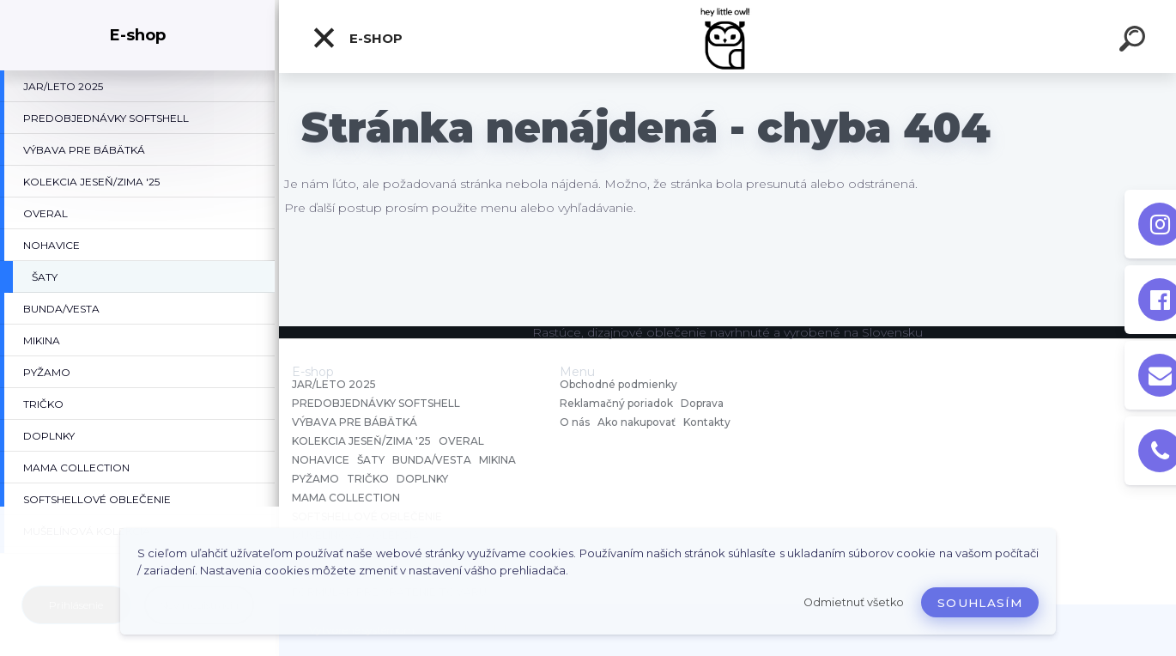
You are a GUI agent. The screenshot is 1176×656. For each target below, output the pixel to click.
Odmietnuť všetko (853, 602)
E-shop (357, 37)
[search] (1134, 41)
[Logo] (727, 36)
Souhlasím (979, 603)
